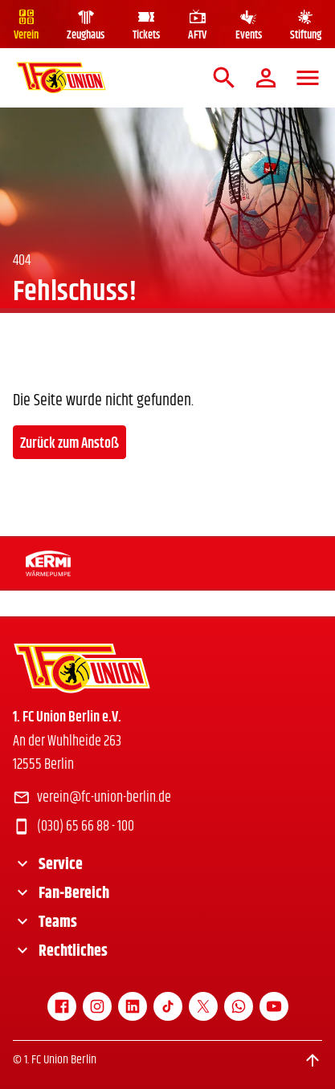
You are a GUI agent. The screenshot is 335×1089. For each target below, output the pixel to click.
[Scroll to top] (312, 1060)
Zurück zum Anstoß (69, 444)
